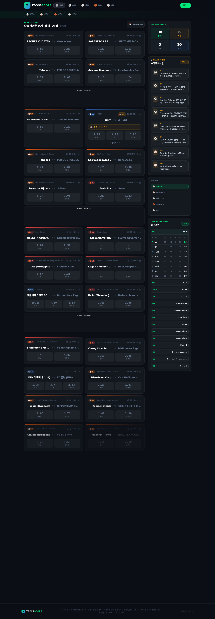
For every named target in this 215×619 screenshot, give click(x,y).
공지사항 (184, 611)
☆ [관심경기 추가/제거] (79, 36)
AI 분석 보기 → (115, 147)
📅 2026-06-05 (136, 24)
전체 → (184, 62)
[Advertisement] (107, 99)
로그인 (185, 5)
